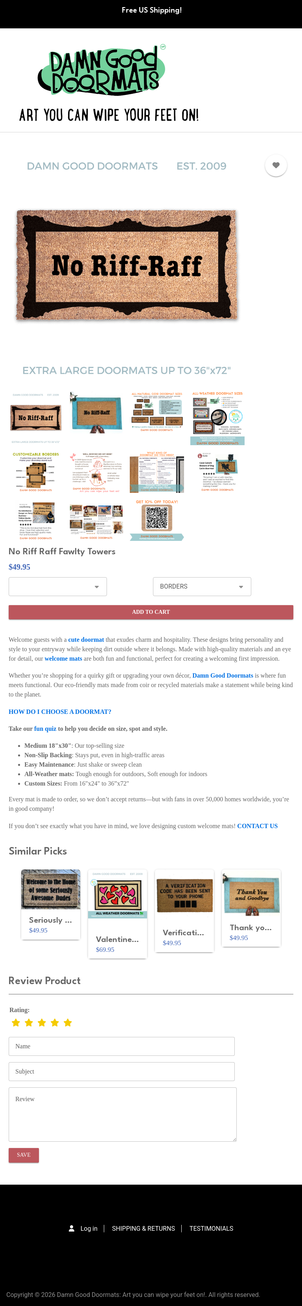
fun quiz (45, 728)
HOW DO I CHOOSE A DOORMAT (58, 711)
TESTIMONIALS (211, 1228)
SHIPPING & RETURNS (143, 1228)
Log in (89, 1228)
